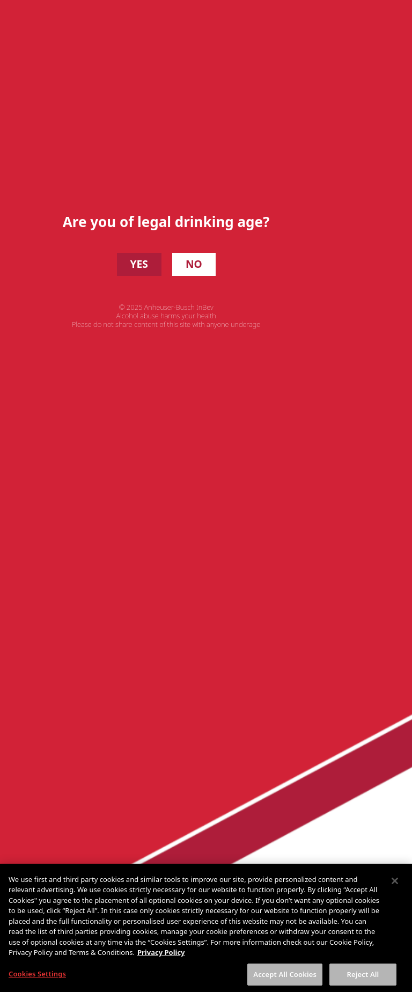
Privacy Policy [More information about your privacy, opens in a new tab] (161, 959)
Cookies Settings (37, 980)
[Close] (395, 887)
